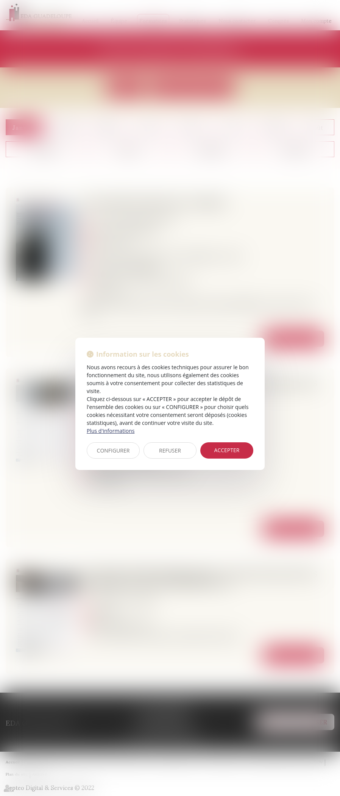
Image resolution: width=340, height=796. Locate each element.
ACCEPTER (227, 450)
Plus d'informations (110, 430)
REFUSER (170, 450)
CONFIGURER (113, 450)
